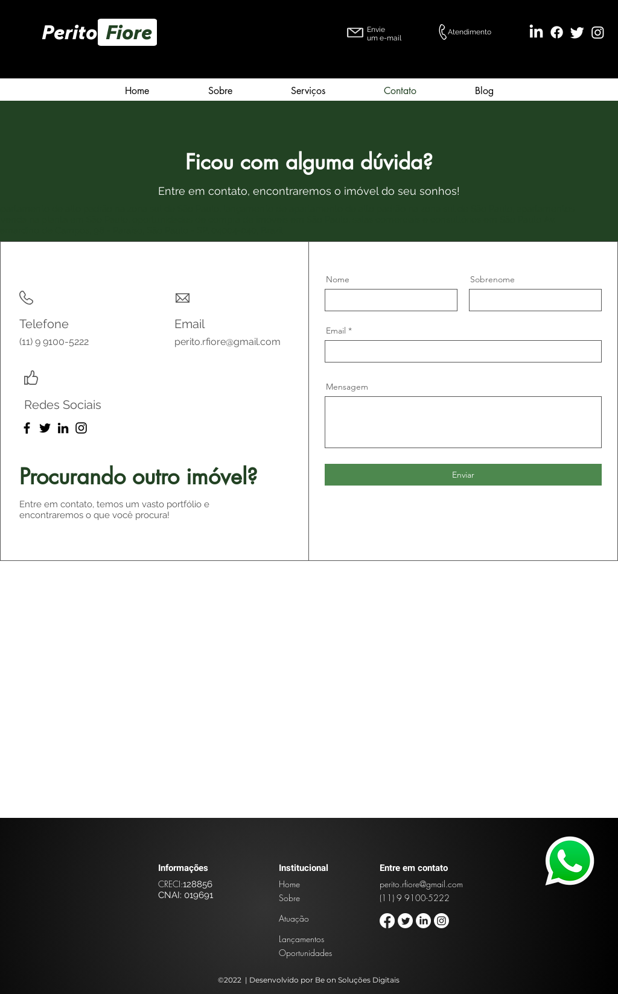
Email (336, 330)
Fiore (131, 32)
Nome (337, 279)
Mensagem (347, 386)
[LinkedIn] (536, 32)
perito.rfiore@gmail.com (227, 341)
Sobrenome (492, 279)
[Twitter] (577, 32)
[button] (307, 89)
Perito (74, 32)
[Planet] (570, 861)
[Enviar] (463, 475)
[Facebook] (557, 32)
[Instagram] (598, 32)
